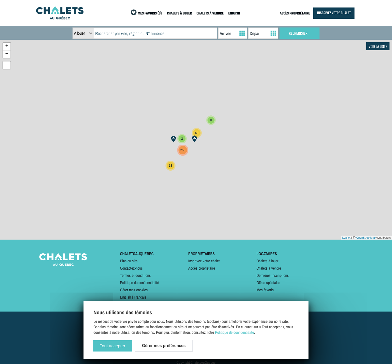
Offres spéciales (268, 282)
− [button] (6, 54)
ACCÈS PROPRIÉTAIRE (295, 13)
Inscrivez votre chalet (204, 261)
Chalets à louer (267, 261)
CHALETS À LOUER (179, 13)
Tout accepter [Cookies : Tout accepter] (112, 346)
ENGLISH (234, 13)
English (125, 297)
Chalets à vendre (268, 268)
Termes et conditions (135, 275)
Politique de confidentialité (139, 282)
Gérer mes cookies (134, 290)
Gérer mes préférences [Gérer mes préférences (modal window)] (164, 346)
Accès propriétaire (201, 268)
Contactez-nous (131, 268)
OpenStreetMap (366, 237)
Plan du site (129, 261)
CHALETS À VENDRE (210, 13)
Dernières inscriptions (272, 275)
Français (140, 297)
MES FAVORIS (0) (150, 13)
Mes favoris (265, 290)
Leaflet (346, 237)
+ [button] (6, 46)
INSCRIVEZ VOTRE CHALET (334, 13)
